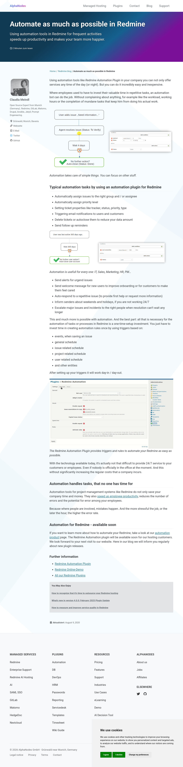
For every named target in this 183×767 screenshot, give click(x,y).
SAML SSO (16, 692)
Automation (59, 662)
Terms (44, 755)
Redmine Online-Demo (69, 569)
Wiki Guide (58, 730)
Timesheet (58, 722)
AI (11, 684)
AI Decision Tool (103, 715)
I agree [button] (106, 755)
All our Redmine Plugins (70, 575)
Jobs (140, 669)
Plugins (118, 6)
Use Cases (100, 692)
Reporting (58, 700)
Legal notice (16, 755)
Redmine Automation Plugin (73, 563)
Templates (58, 715)
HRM (55, 684)
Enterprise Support (21, 669)
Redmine (15, 662)
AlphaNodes (18, 6)
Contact (134, 6)
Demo (97, 707)
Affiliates (142, 677)
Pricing (98, 662)
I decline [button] (118, 755)
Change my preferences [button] (139, 755)
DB (53, 669)
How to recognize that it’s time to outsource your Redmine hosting (85, 593)
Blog (149, 6)
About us (142, 662)
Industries (100, 684)
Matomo (15, 707)
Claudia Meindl (19, 99)
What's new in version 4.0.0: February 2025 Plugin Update (81, 600)
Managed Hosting (94, 6)
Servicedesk (59, 707)
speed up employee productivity (117, 496)
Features (99, 669)
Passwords (58, 692)
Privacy (32, 755)
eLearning (100, 700)
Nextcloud (16, 722)
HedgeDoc (16, 715)
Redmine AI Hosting (21, 677)
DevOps (56, 677)
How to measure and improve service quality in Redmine (80, 607)
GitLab (13, 700)
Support (164, 6)
